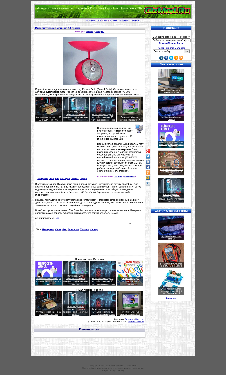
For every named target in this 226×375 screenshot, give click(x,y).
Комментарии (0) (136, 321)
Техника (113, 20)
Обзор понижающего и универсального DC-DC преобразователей (171, 291)
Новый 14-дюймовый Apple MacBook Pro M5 (171, 91)
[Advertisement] (65, 152)
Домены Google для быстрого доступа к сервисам (130, 281)
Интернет (90, 20)
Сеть (99, 20)
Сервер (83, 178)
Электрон (65, 178)
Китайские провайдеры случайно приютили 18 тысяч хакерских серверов (103, 117)
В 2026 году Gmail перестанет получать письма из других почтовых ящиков (171, 197)
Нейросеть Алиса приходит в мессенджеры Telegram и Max (48, 281)
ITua (57, 218)
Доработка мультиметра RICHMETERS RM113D (171, 265)
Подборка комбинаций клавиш (171, 118)
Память (75, 178)
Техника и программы (113, 11)
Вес (105, 20)
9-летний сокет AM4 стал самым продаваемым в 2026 (171, 171)
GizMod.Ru (135, 20)
